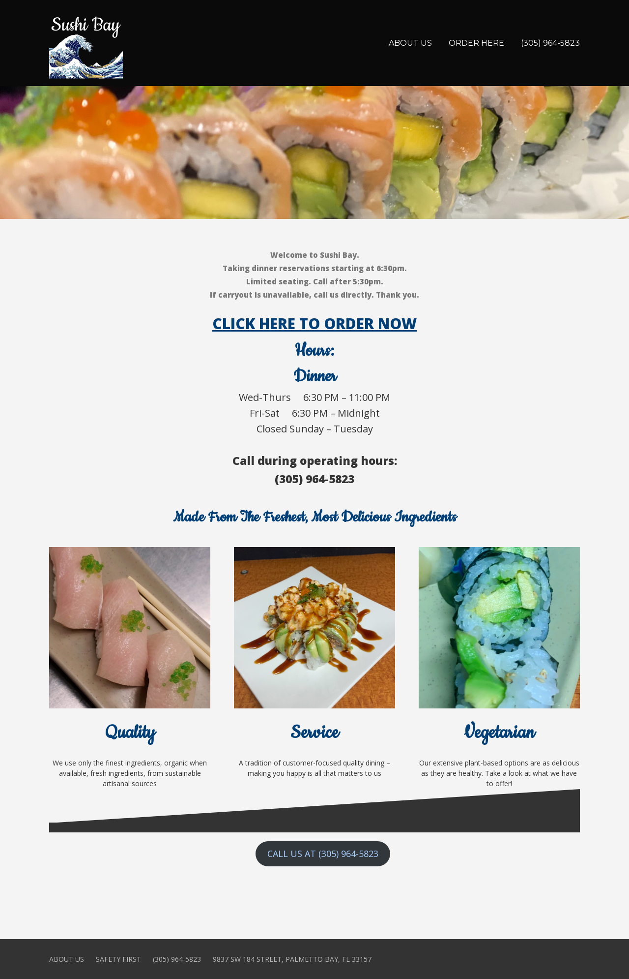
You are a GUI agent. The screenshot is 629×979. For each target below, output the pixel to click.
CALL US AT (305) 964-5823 (322, 853)
